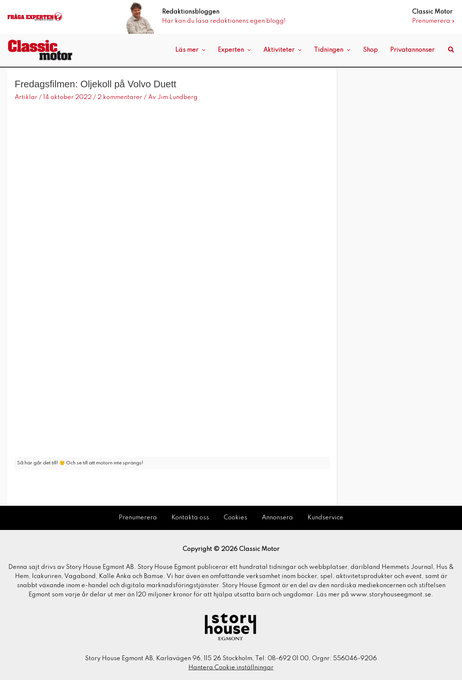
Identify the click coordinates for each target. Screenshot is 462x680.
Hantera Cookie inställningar (231, 668)
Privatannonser (413, 50)
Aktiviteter (288, 50)
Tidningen (336, 50)
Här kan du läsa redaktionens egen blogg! (224, 21)
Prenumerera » (433, 21)
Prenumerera (138, 518)
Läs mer (199, 50)
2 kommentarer (120, 97)
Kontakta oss (190, 518)
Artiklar (26, 97)
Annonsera (277, 518)
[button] (451, 50)
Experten (241, 50)
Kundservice (325, 518)
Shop (372, 50)
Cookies (235, 518)
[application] (210, 50)
